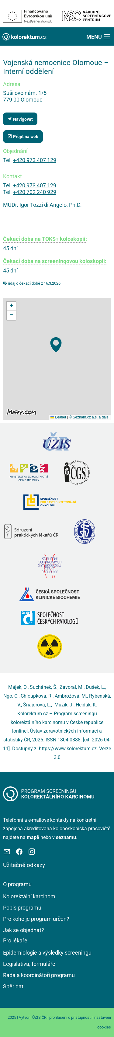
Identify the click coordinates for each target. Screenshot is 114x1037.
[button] (99, 36)
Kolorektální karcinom (29, 896)
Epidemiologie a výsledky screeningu (47, 952)
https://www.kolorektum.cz (68, 748)
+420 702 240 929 (34, 192)
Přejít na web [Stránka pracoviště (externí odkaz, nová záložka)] (22, 136)
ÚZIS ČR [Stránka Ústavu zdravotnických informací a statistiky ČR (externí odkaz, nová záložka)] (39, 1017)
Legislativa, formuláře (29, 964)
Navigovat (20, 119)
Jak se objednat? (23, 930)
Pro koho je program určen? (36, 919)
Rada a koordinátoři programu (39, 975)
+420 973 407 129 (34, 160)
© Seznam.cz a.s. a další (89, 417)
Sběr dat (13, 986)
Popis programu (22, 907)
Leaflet (58, 417)
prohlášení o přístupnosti (70, 1017)
